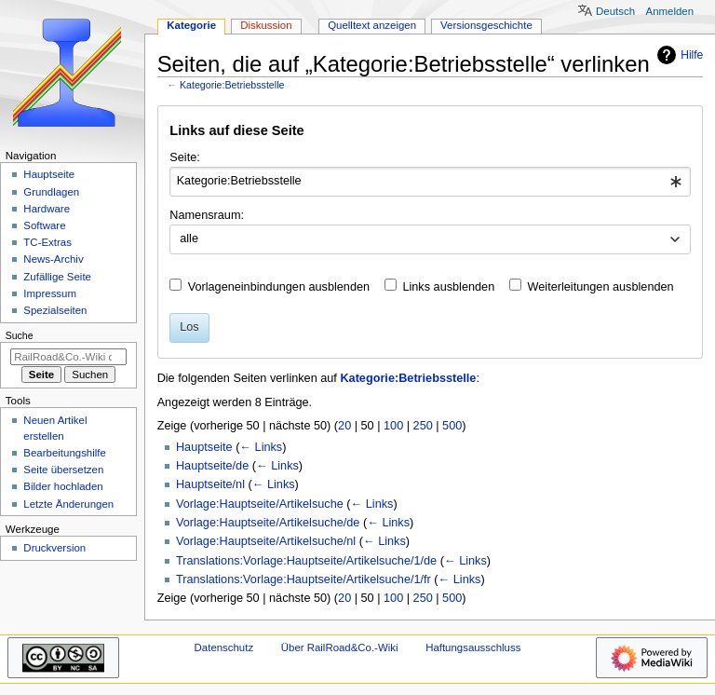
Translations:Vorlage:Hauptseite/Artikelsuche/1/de (306, 560)
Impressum (49, 293)
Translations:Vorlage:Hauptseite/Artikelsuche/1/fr (303, 579)
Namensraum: (206, 215)
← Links (260, 447)
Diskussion (265, 25)
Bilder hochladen (62, 486)
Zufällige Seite (57, 276)
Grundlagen (51, 192)
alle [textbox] (189, 238)
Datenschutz (224, 647)
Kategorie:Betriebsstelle (232, 84)
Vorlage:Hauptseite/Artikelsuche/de (267, 522)
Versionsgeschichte (486, 25)
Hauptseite (204, 447)
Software (44, 225)
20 (344, 425)
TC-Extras (47, 242)
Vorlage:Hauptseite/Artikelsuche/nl (266, 541)
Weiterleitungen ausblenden (601, 286)
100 (393, 425)
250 (423, 425)
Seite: (184, 157)
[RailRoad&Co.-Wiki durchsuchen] (68, 356)
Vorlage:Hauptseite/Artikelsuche (260, 504)
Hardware (46, 208)
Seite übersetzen (63, 469)
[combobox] (429, 182)
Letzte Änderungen (68, 504)
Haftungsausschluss (472, 647)
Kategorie (191, 25)
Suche (20, 335)
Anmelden (670, 11)
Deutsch (615, 11)
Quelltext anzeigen (372, 25)
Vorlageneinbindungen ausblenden (279, 286)
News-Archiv (53, 259)
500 (452, 425)
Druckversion (54, 547)
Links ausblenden (448, 286)
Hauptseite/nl (210, 484)
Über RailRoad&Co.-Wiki (339, 647)
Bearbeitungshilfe (64, 452)
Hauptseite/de (212, 465)
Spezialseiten (55, 310)
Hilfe (678, 55)
